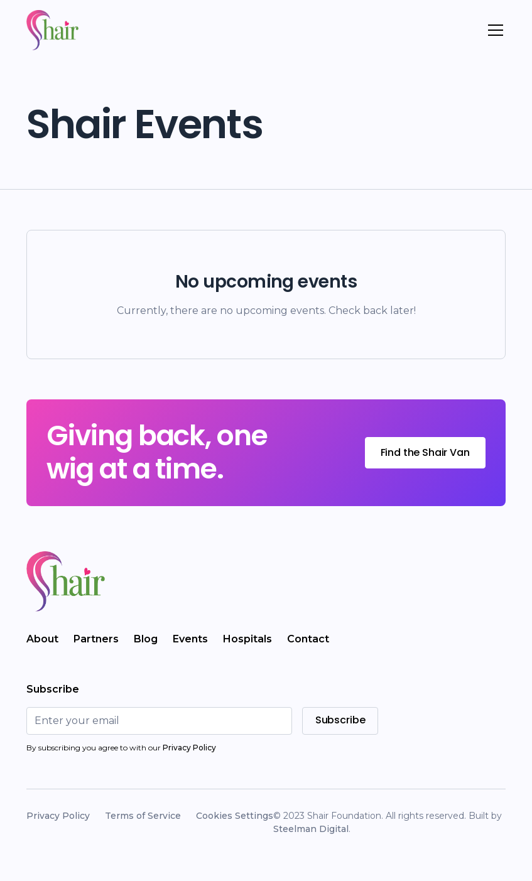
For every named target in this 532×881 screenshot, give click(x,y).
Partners (96, 639)
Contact (308, 639)
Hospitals (247, 639)
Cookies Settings (234, 815)
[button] (493, 30)
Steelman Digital (311, 829)
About (42, 639)
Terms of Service (143, 815)
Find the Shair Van (425, 452)
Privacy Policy (58, 815)
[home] (52, 30)
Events (190, 639)
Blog (146, 639)
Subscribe (340, 720)
